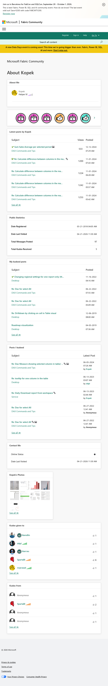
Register (65, 35)
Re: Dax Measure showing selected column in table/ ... (38, 363)
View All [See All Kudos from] (14, 627)
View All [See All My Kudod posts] (16, 334)
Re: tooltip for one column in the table (30, 378)
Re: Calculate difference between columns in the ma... (40, 159)
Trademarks (6, 671)
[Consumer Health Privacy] (36, 676)
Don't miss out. (60, 50)
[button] (14, 485)
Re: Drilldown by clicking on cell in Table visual (34, 313)
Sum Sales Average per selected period (33, 146)
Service (15, 396)
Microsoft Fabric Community (25, 61)
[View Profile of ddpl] (88, 383)
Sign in (76, 35)
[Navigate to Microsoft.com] (9, 22)
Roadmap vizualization (22, 325)
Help (85, 35)
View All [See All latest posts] (16, 205)
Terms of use (6, 666)
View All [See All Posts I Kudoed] (16, 432)
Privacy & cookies (8, 662)
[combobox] (71, 42)
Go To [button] (94, 35)
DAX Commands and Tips (23, 150)
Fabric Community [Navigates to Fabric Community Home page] (31, 22)
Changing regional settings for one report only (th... (39, 276)
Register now (9, 13)
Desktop (15, 280)
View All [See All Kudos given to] (14, 573)
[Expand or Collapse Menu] (4, 29)
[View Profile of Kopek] (89, 369)
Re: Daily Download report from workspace (32, 392)
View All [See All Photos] (14, 513)
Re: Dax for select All (21, 288)
